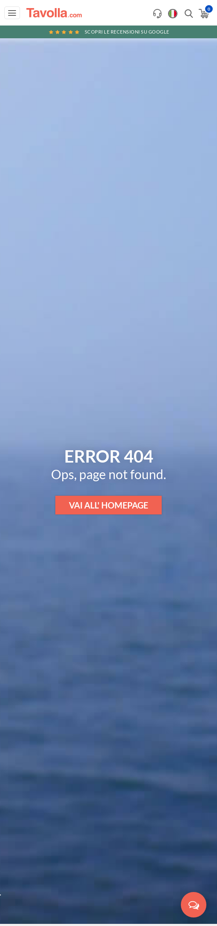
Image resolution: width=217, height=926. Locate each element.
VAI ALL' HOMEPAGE (108, 505)
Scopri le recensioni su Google (108, 31)
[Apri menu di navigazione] (12, 12)
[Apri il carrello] (203, 13)
